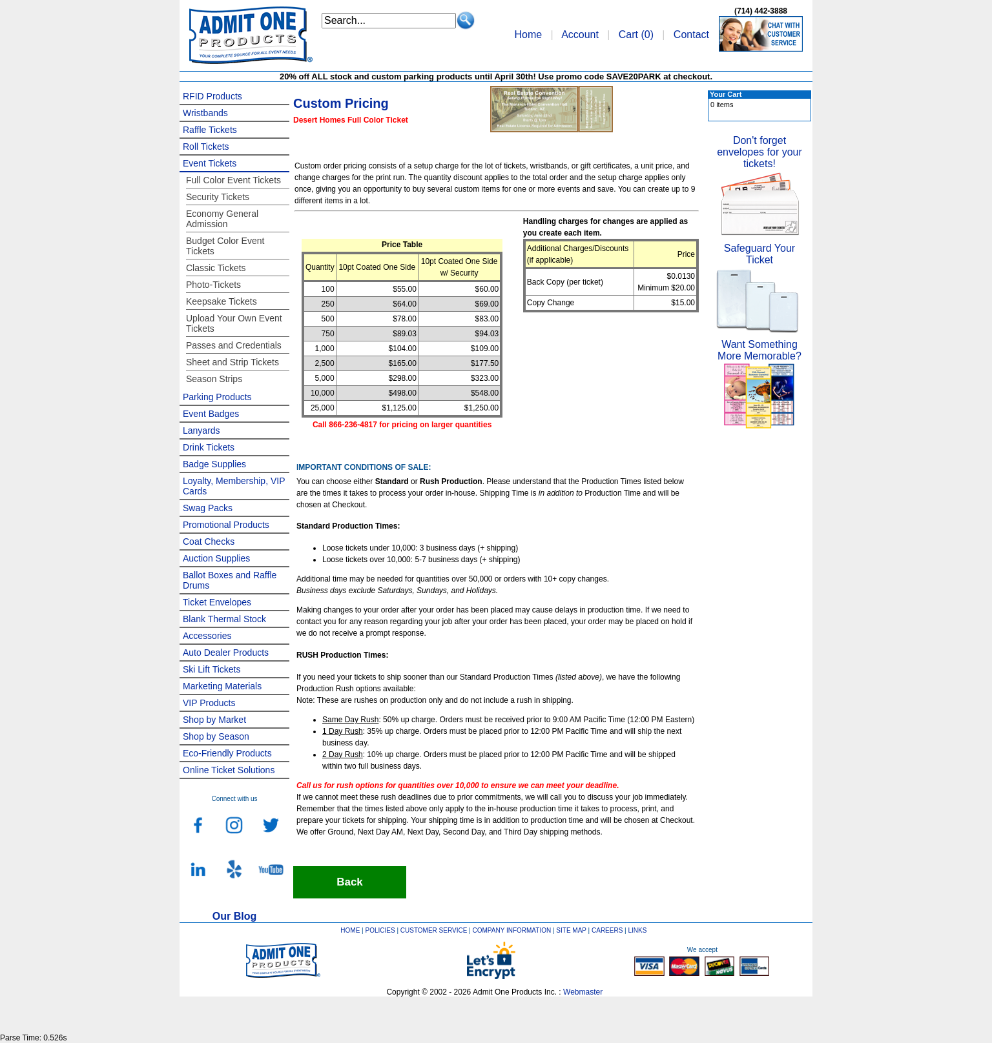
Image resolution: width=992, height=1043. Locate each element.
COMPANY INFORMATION (512, 930)
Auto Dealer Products (226, 652)
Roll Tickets (206, 146)
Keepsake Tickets (221, 301)
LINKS (637, 930)
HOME (350, 930)
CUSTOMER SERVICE (434, 930)
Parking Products (217, 397)
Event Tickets (209, 163)
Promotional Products (226, 525)
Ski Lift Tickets (211, 669)
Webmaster (583, 992)
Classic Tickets (216, 268)
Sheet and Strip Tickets (232, 362)
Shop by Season (216, 736)
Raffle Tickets (210, 130)
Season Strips (214, 379)
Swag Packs (207, 508)
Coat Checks (208, 541)
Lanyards (201, 430)
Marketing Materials (222, 686)
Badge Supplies (214, 464)
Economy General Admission (222, 218)
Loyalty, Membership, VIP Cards (234, 486)
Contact (691, 34)
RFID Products (212, 96)
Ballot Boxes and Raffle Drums (229, 580)
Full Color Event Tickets (233, 180)
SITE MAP (571, 930)
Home (528, 34)
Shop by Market (214, 719)
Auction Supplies (216, 558)
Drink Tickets (208, 447)
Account (580, 34)
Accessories (207, 636)
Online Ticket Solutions (228, 770)
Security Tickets (217, 197)
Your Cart (725, 94)
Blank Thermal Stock (224, 619)
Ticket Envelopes (217, 602)
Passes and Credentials (234, 345)
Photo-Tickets (213, 284)
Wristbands (205, 113)
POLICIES (380, 930)
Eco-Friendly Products (227, 753)
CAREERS (607, 930)
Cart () (636, 34)
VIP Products (209, 703)
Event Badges (211, 414)
